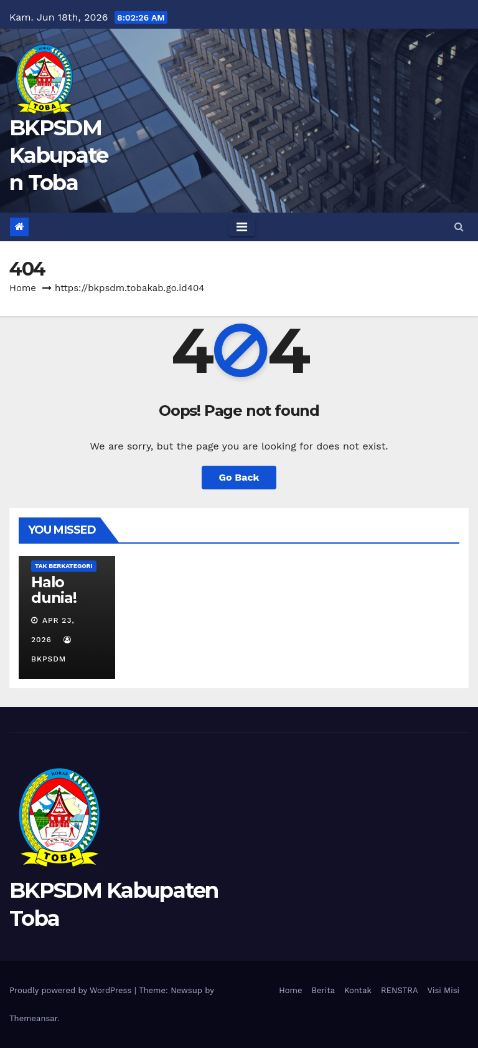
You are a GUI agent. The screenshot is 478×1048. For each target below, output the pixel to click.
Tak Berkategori (64, 565)
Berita (323, 990)
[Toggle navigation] (241, 227)
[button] (459, 227)
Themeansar (33, 1018)
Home (22, 288)
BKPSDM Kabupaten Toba (58, 155)
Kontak (358, 990)
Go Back (239, 477)
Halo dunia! (54, 590)
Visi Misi (444, 990)
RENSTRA (399, 990)
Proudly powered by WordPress (71, 990)
